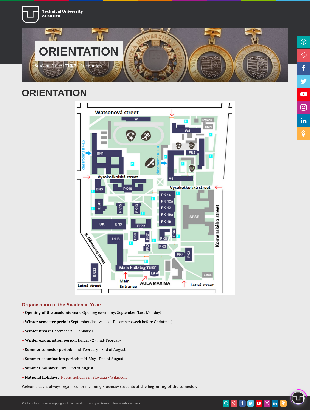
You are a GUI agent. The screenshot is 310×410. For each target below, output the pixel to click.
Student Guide (48, 66)
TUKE (70, 66)
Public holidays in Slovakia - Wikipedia (94, 377)
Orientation (90, 66)
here (137, 403)
